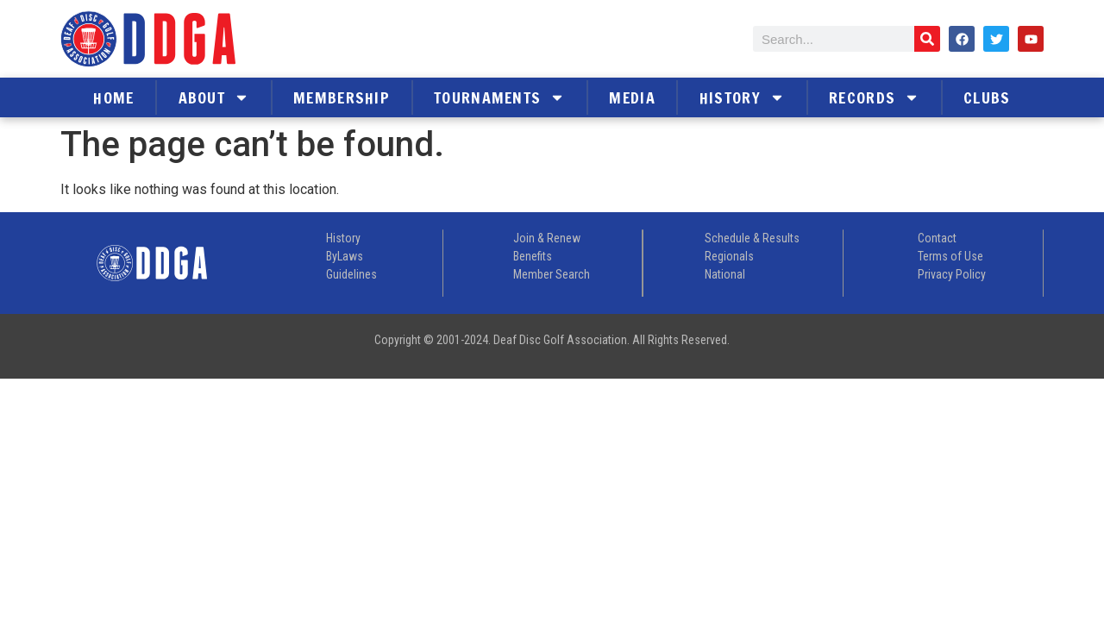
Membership (341, 97)
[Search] (927, 39)
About (214, 97)
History (742, 97)
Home (113, 97)
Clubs (987, 97)
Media (632, 97)
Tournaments (499, 97)
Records (874, 97)
